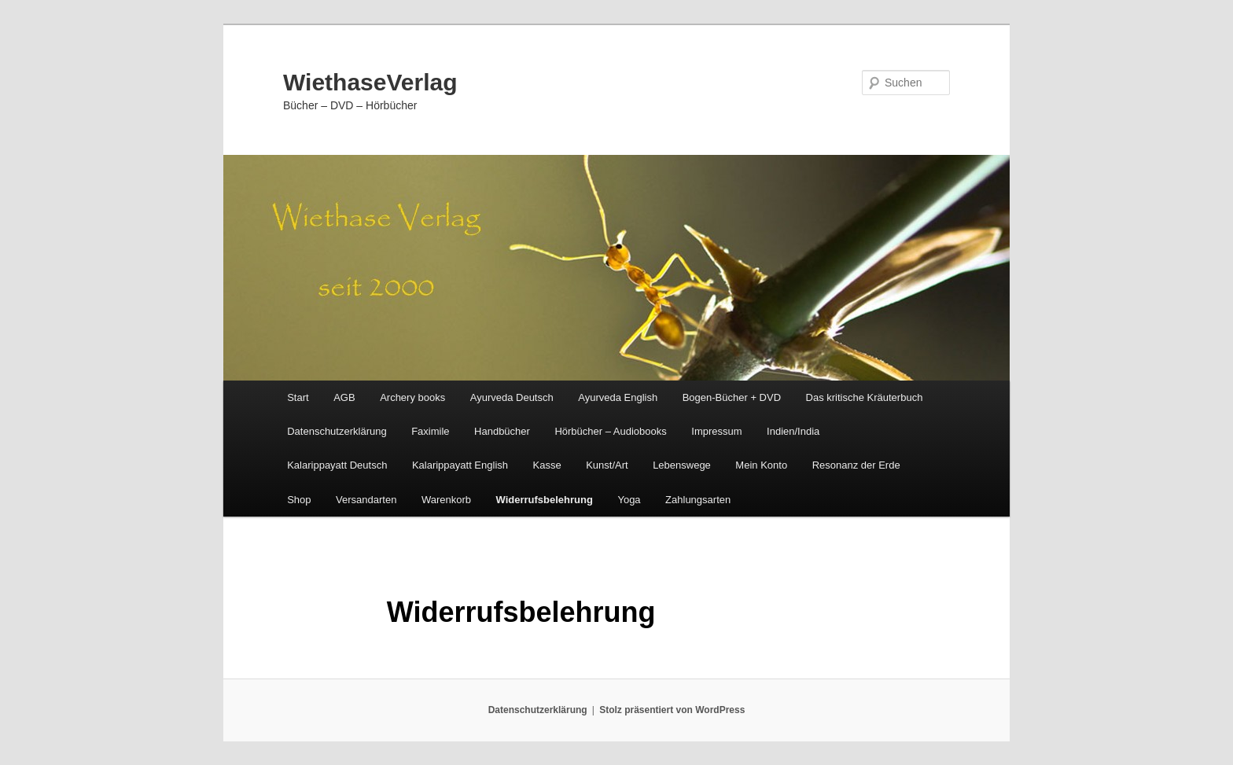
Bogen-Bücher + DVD (732, 397)
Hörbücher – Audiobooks (610, 431)
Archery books (412, 397)
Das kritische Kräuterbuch (864, 397)
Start (297, 397)
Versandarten (366, 500)
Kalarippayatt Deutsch (337, 465)
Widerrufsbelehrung (544, 500)
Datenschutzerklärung (336, 431)
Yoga (628, 500)
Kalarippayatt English (460, 465)
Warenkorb (446, 500)
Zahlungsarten (698, 500)
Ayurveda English (617, 397)
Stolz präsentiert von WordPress (672, 709)
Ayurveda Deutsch (512, 397)
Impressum (716, 431)
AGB (344, 397)
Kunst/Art (607, 465)
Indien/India (793, 431)
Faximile (430, 431)
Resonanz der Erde (856, 465)
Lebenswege (682, 465)
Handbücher (502, 431)
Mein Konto (761, 465)
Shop (299, 500)
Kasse (547, 465)
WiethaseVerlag (370, 82)
